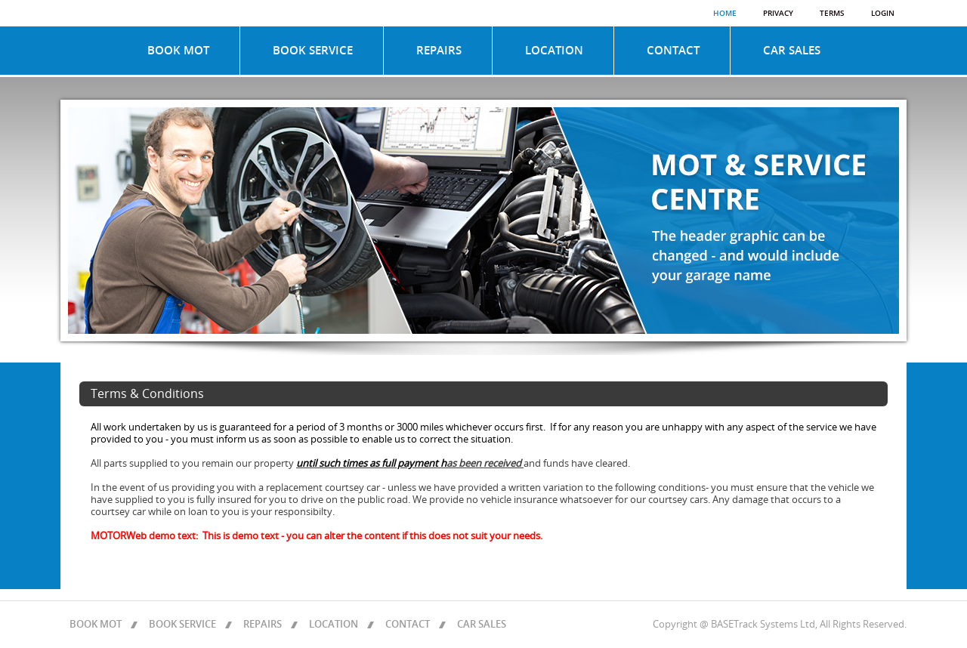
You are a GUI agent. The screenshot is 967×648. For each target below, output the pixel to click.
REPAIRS (439, 50)
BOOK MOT (178, 50)
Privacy (778, 13)
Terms (832, 13)
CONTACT (673, 50)
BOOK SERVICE (313, 50)
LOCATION (554, 50)
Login (882, 13)
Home (725, 13)
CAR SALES (791, 50)
